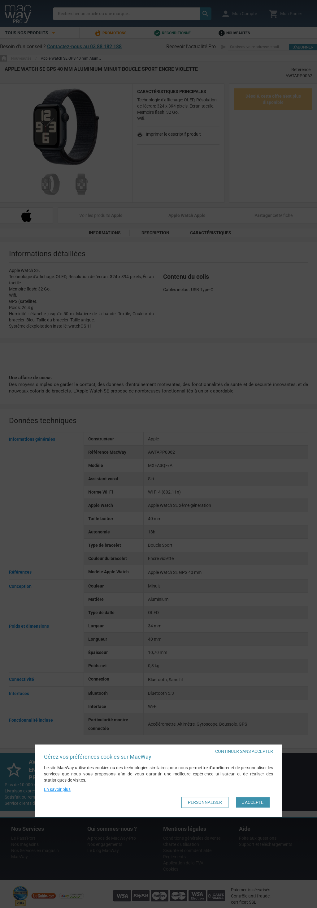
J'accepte (252, 802)
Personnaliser (205, 802)
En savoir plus (57, 789)
